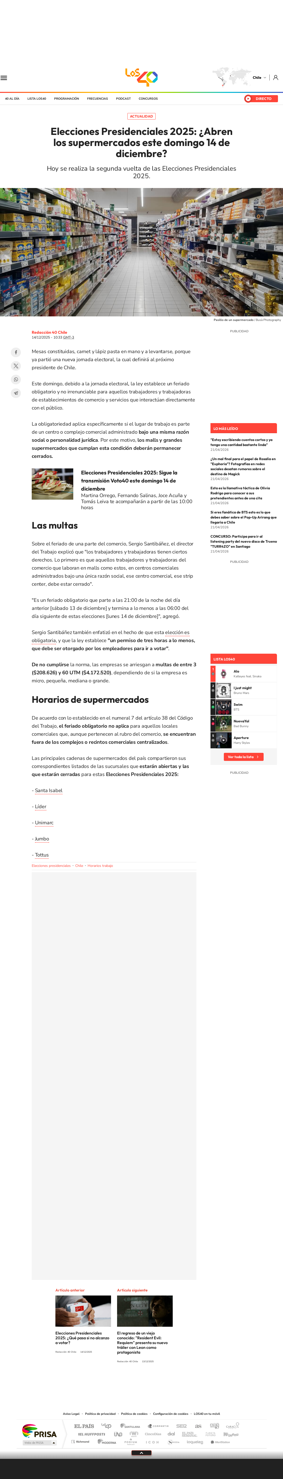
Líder (40, 806)
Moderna (105, 1440)
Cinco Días (152, 1433)
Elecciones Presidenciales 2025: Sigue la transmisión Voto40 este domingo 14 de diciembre (129, 480)
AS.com (196, 1426)
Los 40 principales (108, 1426)
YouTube (131, 1380)
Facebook (16, 352)
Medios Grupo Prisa (39, 1443)
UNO (118, 1433)
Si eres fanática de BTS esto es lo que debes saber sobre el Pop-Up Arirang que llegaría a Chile (243, 517)
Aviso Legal (71, 1414)
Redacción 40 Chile (49, 332)
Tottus (42, 855)
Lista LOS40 (36, 99)
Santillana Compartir (158, 1426)
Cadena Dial (171, 1433)
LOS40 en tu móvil (207, 1414)
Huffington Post (91, 1433)
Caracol (231, 1426)
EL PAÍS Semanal (190, 1433)
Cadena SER (180, 1426)
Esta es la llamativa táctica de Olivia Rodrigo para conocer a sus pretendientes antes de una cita (240, 493)
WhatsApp (16, 379)
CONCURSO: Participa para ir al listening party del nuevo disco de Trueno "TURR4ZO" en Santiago (243, 541)
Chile (257, 77)
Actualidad (141, 116)
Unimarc (44, 822)
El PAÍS (84, 1426)
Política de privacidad (100, 1414)
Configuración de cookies (170, 1414)
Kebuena (226, 1433)
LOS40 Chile (141, 77)
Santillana (131, 1426)
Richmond (81, 1440)
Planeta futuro (208, 1433)
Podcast (123, 99)
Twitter (16, 366)
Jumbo (42, 838)
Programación (66, 99)
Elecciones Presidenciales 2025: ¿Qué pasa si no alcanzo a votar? (82, 1337)
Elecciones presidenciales (51, 865)
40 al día (12, 99)
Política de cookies (134, 1414)
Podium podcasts (130, 1440)
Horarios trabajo (100, 865)
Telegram (16, 393)
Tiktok (111, 1380)
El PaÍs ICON (152, 1440)
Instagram (121, 1380)
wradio (133, 1433)
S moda (173, 1440)
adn (212, 1426)
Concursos (148, 99)
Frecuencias (97, 99)
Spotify (162, 1380)
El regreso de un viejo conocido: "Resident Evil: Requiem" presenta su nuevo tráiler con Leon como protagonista (142, 1342)
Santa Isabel (49, 790)
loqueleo (195, 1440)
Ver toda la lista (241, 757)
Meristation (219, 1440)
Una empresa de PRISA (39, 1430)
